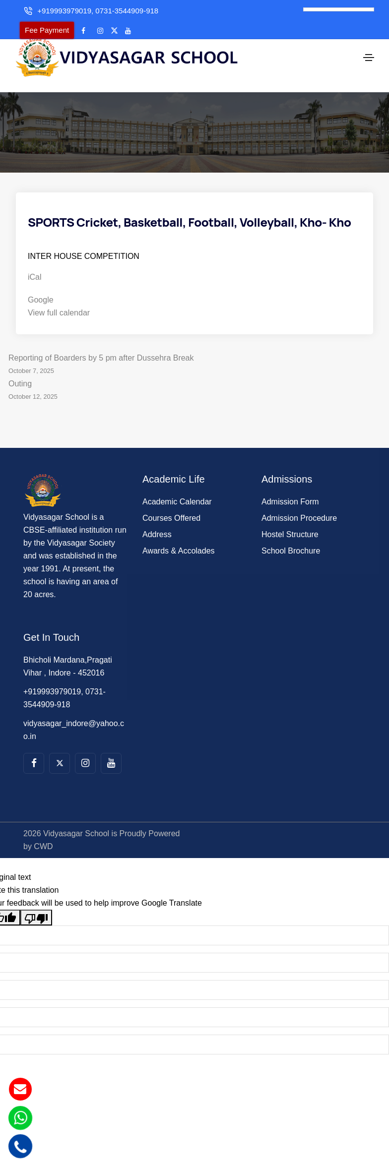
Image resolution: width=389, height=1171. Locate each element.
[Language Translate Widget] (338, 9)
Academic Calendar (177, 485)
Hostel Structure (290, 517)
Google (41, 283)
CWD (43, 829)
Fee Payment (47, 30)
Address (157, 517)
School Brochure (290, 534)
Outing (194, 374)
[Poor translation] (36, 901)
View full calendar (59, 296)
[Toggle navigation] (368, 49)
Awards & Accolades (178, 534)
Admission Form (290, 485)
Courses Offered (171, 501)
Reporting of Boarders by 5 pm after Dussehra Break (194, 349)
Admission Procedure (299, 501)
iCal (35, 260)
